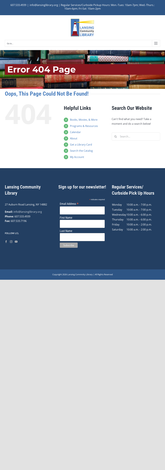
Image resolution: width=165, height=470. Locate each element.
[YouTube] (16, 241)
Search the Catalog (81, 150)
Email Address (69, 204)
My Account (77, 157)
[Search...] (136, 136)
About (73, 138)
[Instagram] (11, 241)
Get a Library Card (81, 144)
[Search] (116, 136)
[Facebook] (6, 241)
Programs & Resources (84, 126)
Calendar (75, 132)
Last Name (66, 231)
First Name (66, 217)
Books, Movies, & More (83, 119)
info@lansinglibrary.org (28, 212)
